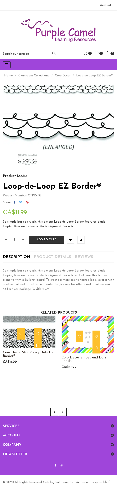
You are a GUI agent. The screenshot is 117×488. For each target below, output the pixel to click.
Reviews (84, 257)
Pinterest (27, 202)
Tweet (20, 202)
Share (14, 202)
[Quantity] (14, 240)
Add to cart (46, 239)
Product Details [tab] (52, 257)
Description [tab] (16, 257)
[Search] (29, 53)
